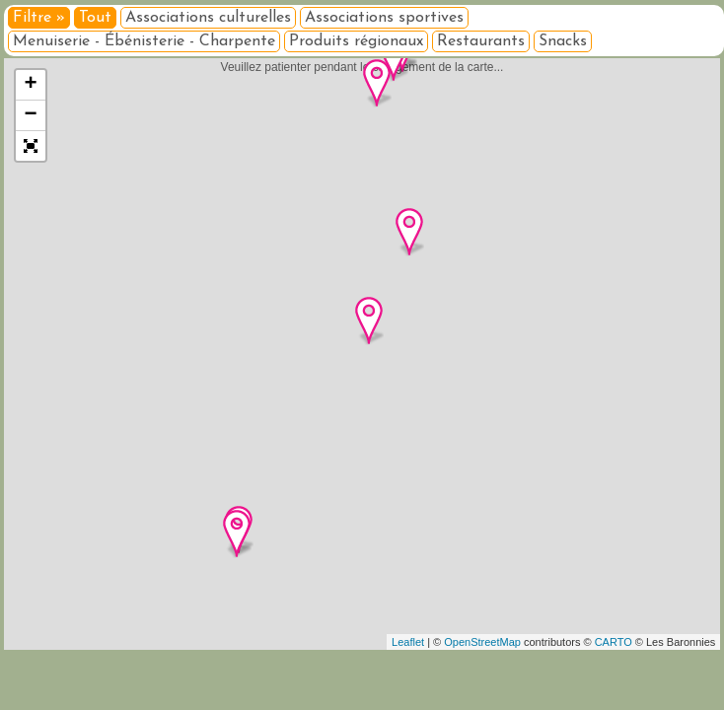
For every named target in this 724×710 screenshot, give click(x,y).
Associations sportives (384, 18)
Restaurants (481, 41)
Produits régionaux (356, 41)
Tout (95, 18)
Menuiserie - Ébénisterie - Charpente (144, 41)
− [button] (31, 115)
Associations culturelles (208, 18)
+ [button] (31, 85)
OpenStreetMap (482, 642)
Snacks (563, 41)
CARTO (613, 642)
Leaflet (408, 642)
